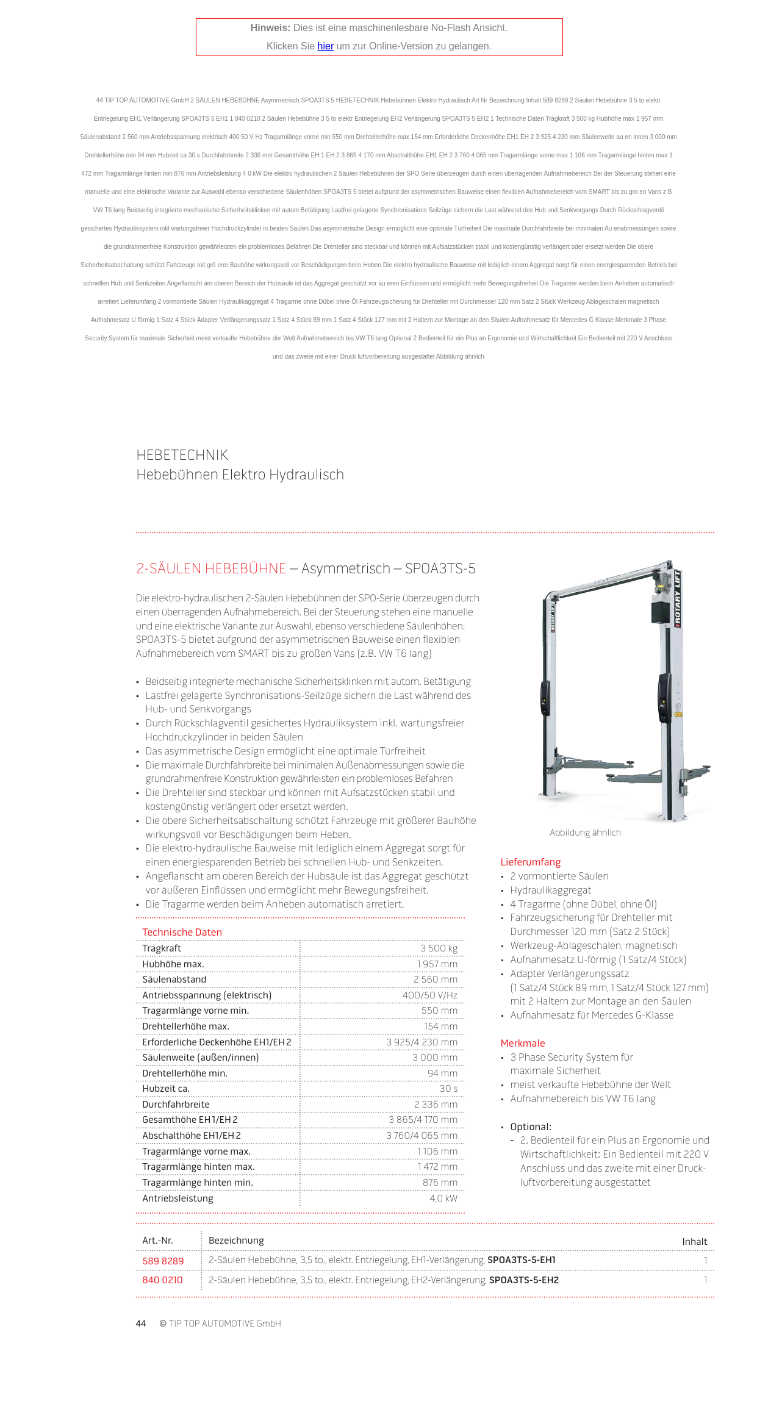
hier (326, 46)
